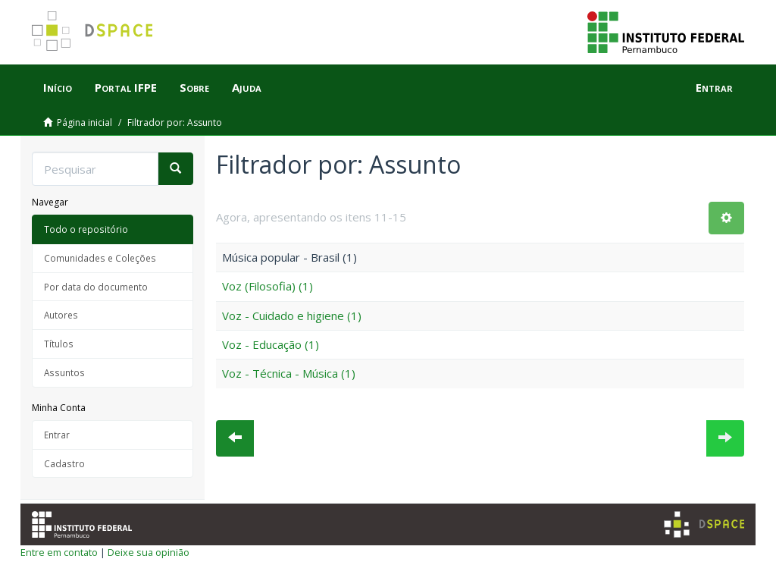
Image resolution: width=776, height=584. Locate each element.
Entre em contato (59, 552)
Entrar (57, 435)
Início (57, 87)
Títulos (59, 344)
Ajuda (246, 87)
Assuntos (64, 372)
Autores (61, 315)
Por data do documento (96, 287)
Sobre (194, 87)
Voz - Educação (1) (270, 344)
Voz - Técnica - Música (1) (288, 373)
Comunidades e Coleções (100, 258)
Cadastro (64, 463)
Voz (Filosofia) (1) (267, 286)
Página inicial (84, 122)
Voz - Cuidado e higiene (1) (291, 315)
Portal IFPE (126, 87)
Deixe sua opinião (148, 552)
